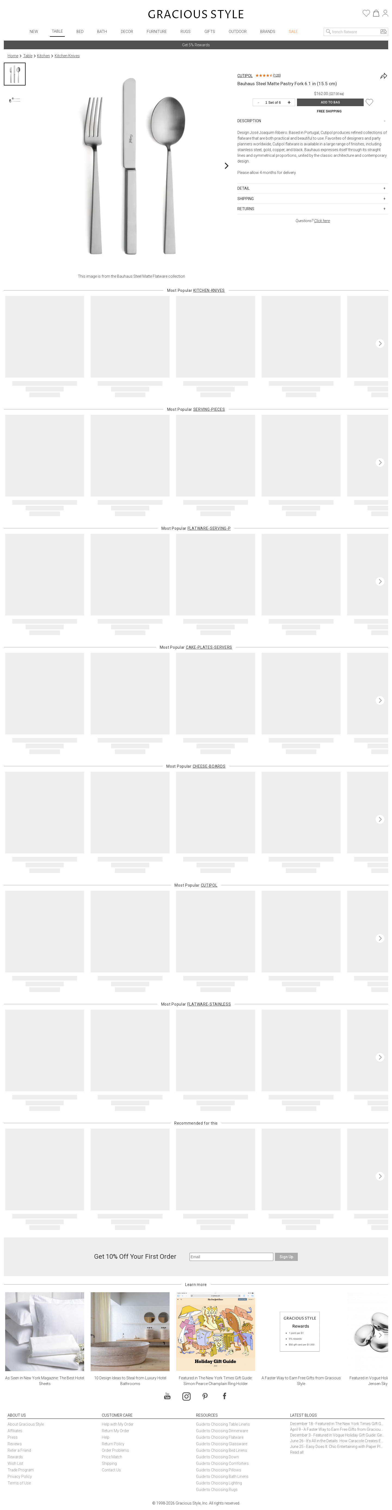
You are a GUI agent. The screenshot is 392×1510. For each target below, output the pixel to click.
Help (105, 1437)
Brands (267, 31)
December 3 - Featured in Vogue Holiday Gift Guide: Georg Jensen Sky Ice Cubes (337, 1435)
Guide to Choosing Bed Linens (221, 1450)
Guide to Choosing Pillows (219, 1470)
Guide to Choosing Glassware (221, 1444)
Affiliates (15, 1431)
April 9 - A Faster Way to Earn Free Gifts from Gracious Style (337, 1429)
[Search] (328, 32)
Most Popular (196, 290)
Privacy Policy (20, 1476)
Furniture (157, 31)
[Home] (196, 15)
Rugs (185, 31)
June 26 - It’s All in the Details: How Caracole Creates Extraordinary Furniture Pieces (337, 1441)
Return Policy (113, 1444)
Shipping (109, 1463)
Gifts (209, 31)
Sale (293, 31)
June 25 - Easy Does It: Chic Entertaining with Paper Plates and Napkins (337, 1446)
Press (13, 1437)
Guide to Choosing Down (217, 1457)
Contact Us (111, 1470)
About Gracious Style (26, 1424)
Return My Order (115, 1431)
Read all (297, 1452)
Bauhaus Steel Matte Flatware (142, 276)
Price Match (112, 1457)
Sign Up (286, 1257)
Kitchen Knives (67, 56)
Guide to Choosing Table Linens (223, 1424)
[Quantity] (275, 103)
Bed (80, 31)
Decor (127, 31)
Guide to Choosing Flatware (219, 1437)
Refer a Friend (19, 1450)
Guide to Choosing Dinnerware (222, 1431)
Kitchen (43, 56)
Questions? (313, 221)
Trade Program (21, 1470)
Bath (102, 31)
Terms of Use (19, 1483)
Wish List (15, 1463)
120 (277, 75)
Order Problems (115, 1450)
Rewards (15, 1457)
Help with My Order (118, 1424)
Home (13, 56)
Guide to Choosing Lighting (219, 1483)
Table (57, 31)
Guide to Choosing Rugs (217, 1489)
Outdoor (238, 31)
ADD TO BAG (330, 102)
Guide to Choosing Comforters (222, 1463)
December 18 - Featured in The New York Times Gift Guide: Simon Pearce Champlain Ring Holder (337, 1424)
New (34, 31)
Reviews (15, 1444)
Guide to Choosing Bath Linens (222, 1476)
